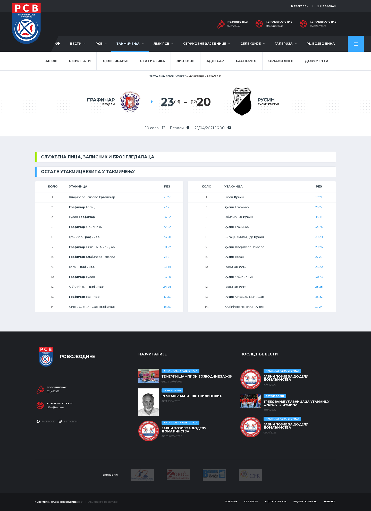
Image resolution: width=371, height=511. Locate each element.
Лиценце (185, 61)
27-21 (319, 197)
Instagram (326, 6)
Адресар (215, 61)
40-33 (319, 277)
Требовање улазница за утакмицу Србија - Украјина (297, 403)
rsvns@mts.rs (318, 26)
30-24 (319, 307)
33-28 (167, 237)
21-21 (167, 257)
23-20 (167, 277)
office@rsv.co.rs (274, 26)
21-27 (167, 197)
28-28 (319, 286)
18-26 (167, 307)
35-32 (319, 297)
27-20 (318, 257)
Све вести (251, 501)
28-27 (167, 247)
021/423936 (233, 26)
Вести (75, 44)
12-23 (167, 297)
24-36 (167, 286)
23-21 (167, 207)
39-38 (319, 237)
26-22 (167, 217)
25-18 (167, 267)
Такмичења (128, 44)
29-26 (319, 247)
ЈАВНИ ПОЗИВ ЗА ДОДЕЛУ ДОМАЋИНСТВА (184, 429)
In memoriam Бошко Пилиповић (192, 396)
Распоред (246, 61)
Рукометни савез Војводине (56, 501)
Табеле (50, 61)
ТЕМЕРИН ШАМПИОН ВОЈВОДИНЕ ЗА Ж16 (196, 376)
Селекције (250, 44)
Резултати (80, 61)
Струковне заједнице (204, 44)
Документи (316, 61)
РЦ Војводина (321, 44)
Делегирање (115, 61)
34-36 (319, 227)
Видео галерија (305, 501)
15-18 (319, 217)
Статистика (152, 61)
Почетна (231, 501)
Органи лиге (280, 61)
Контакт (329, 501)
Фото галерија (275, 501)
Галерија (284, 44)
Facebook (299, 6)
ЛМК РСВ (161, 44)
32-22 (167, 227)
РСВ (99, 44)
